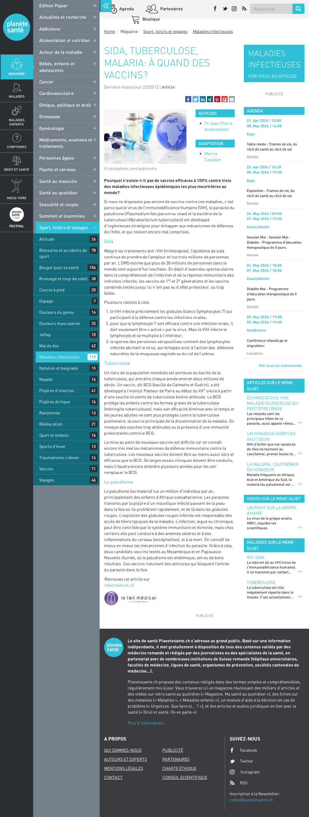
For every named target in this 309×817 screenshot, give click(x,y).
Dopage (46, 300)
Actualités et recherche (62, 17)
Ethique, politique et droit (65, 105)
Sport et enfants (54, 435)
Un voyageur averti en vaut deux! (271, 436)
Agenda (126, 8)
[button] (188, 99)
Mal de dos (49, 345)
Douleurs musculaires (59, 323)
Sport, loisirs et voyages (63, 227)
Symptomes (17, 147)
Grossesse (49, 116)
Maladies (17, 96)
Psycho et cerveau (57, 169)
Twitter (241, 761)
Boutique (151, 18)
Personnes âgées (56, 157)
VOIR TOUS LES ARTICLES (272, 76)
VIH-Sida (255, 557)
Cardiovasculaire (56, 93)
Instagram (245, 771)
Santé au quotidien (58, 192)
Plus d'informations (146, 722)
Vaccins (46, 468)
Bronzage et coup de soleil (63, 278)
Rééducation (50, 423)
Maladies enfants (17, 122)
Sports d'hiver (52, 446)
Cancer (46, 81)
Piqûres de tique (54, 401)
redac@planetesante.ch (251, 799)
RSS (238, 783)
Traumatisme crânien (59, 457)
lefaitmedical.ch (119, 585)
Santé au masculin (58, 181)
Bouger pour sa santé (59, 267)
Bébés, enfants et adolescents (57, 67)
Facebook (243, 750)
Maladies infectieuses (59, 356)
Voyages (46, 479)
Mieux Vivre (17, 198)
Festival (16, 226)
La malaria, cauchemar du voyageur (272, 467)
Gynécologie (51, 128)
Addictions (49, 28)
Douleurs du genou (56, 312)
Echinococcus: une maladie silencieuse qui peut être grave (273, 403)
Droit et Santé (16, 169)
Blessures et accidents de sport (63, 253)
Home (109, 31)
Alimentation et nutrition (64, 40)
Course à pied (52, 289)
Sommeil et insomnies (61, 216)
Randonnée (49, 412)
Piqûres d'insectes (56, 390)
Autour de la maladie (60, 52)
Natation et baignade (58, 368)
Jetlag (45, 334)
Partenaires (171, 8)
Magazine (16, 74)
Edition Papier (53, 5)
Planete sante (16, 27)
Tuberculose (261, 582)
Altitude (46, 239)
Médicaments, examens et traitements (65, 143)
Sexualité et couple (58, 204)
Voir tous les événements (280, 365)
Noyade (46, 379)
